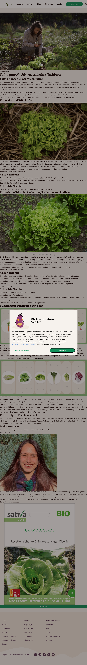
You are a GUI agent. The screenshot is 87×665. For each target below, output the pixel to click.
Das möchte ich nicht (22, 350)
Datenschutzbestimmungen (23, 344)
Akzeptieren (62, 350)
